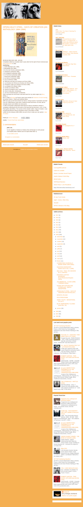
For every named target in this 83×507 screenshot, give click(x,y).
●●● (57, 29)
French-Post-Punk (12, 120)
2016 (57, 217)
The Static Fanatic (61, 124)
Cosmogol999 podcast (60, 167)
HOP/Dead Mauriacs (59, 182)
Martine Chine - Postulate (69, 76)
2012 (57, 227)
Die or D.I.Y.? (59, 50)
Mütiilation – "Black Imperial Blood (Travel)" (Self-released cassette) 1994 (70, 53)
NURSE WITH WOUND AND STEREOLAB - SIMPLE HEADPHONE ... (65, 287)
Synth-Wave (21, 120)
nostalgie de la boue (62, 75)
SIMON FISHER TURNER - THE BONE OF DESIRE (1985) (70, 437)
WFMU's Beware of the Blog (61, 205)
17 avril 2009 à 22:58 (12, 133)
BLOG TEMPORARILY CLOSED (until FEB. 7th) (66, 304)
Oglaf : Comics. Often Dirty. (61, 200)
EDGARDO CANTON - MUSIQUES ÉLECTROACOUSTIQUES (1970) (65, 277)
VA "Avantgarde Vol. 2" (68, 125)
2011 (57, 229)
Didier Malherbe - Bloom (68, 150)
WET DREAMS (60, 37)
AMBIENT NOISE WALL (62, 136)
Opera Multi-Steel (7, 63)
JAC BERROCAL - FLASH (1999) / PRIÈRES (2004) (66, 282)
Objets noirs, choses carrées (64, 149)
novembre (60, 239)
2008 (57, 311)
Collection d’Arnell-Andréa (40, 97)
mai (58, 253)
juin (58, 251)
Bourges (13, 97)
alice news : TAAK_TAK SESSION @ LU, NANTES (66, 271)
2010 (57, 232)
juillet (58, 248)
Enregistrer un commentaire (12, 137)
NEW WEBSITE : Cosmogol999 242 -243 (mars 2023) (68, 115)
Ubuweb (56, 202)
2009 (57, 234)
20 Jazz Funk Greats (59, 197)
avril (58, 256)
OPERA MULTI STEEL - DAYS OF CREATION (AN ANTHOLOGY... (66, 291)
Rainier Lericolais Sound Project (62, 173)
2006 (57, 316)
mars (58, 258)
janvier (59, 308)
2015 (57, 220)
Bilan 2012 (64, 448)
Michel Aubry (57, 179)
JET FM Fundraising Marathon (62, 326)
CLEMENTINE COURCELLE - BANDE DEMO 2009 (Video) (65, 263)
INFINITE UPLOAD (62, 295)
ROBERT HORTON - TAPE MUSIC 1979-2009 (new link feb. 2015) (70, 357)
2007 (57, 314)
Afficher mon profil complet (69, 495)
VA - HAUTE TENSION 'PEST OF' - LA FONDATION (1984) (70, 346)
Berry (43, 94)
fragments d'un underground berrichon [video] (69, 399)
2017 (57, 215)
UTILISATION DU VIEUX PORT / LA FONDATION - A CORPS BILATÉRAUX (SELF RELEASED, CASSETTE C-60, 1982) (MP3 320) (70, 42)
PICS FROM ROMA (62, 297)
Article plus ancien (42, 144)
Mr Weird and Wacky (62, 62)
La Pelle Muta (60, 99)
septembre (60, 244)
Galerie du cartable (59, 170)
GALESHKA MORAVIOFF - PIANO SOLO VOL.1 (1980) (65, 267)
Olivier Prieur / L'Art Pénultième (62, 184)
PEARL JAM (65, 138)
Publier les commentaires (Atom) (29, 149)
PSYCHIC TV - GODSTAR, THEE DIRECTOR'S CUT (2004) (70, 335)
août (58, 246)
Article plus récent (8, 144)
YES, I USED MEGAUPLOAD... (70, 468)
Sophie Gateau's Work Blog (61, 176)
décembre (60, 236)
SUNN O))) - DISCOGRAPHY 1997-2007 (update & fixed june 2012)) (70, 412)
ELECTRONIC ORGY (62, 87)
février (59, 261)
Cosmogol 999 (60, 112)
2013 (57, 225)
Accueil (25, 144)
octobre (59, 241)
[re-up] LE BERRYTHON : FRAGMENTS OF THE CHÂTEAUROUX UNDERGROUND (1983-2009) (69, 370)
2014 (57, 222)
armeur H (66, 492)
